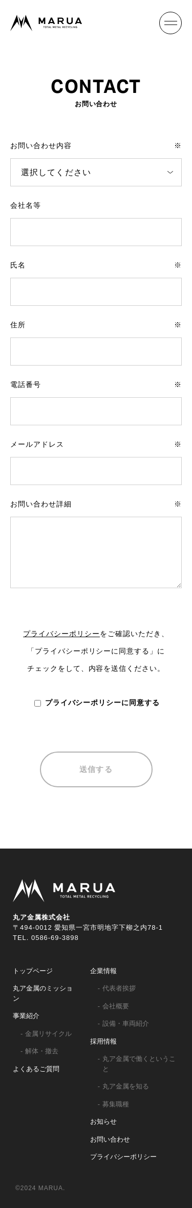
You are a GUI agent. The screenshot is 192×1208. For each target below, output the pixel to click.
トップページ (33, 971)
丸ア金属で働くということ (139, 1064)
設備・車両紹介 (125, 1023)
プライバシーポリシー (61, 634)
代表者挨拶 (119, 988)
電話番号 (96, 384)
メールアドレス (96, 444)
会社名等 (25, 205)
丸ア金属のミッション (43, 993)
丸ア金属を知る (125, 1086)
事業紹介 (26, 1016)
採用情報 (103, 1041)
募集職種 (115, 1104)
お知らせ (103, 1121)
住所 (96, 324)
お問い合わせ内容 (96, 145)
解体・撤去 (41, 1051)
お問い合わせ (110, 1139)
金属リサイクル (48, 1033)
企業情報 (103, 971)
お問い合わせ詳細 (96, 504)
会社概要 (115, 1006)
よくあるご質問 (36, 1069)
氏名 (96, 265)
